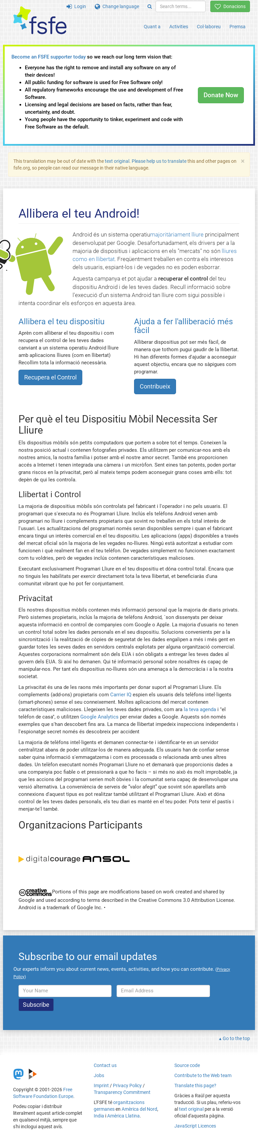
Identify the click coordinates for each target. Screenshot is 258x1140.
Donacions (230, 6)
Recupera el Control (50, 377)
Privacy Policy (127, 1085)
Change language (117, 6)
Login (76, 6)
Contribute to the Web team (202, 1075)
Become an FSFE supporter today (48, 57)
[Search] (149, 6)
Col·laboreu (209, 26)
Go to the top (236, 1038)
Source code (187, 1065)
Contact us (105, 1065)
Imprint (101, 1085)
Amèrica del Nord (139, 1109)
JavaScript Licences (195, 1126)
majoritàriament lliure (177, 234)
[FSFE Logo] (40, 20)
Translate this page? (195, 1085)
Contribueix (155, 386)
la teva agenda (200, 709)
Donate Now (221, 95)
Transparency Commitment (122, 1092)
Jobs (99, 1075)
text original (117, 161)
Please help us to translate (159, 161)
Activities (178, 26)
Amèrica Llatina (123, 1115)
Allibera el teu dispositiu (61, 321)
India (99, 1115)
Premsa (237, 26)
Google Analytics (99, 717)
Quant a (152, 26)
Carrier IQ (120, 695)
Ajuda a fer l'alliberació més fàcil (183, 326)
